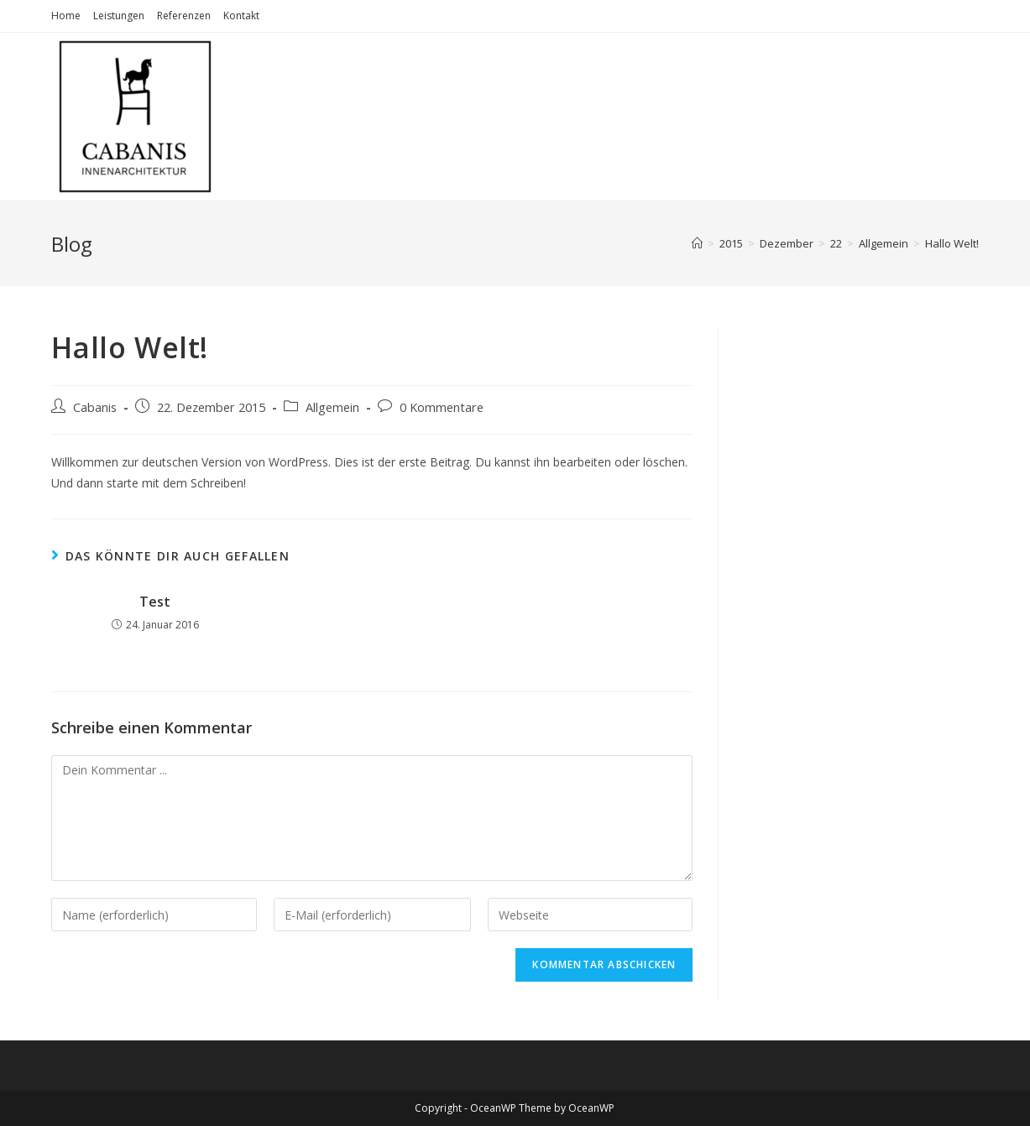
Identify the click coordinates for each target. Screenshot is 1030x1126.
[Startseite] (697, 243)
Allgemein (332, 407)
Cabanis (95, 407)
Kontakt (241, 15)
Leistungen (118, 15)
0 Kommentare (442, 407)
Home (66, 15)
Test (154, 601)
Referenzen (184, 15)
